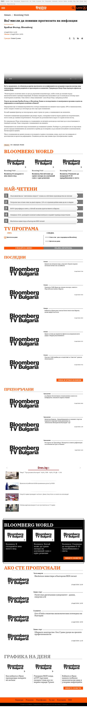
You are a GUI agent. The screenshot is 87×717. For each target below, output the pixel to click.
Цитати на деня (10, 237)
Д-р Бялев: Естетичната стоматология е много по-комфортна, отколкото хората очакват (61, 396)
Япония (22, 145)
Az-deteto (70, 1)
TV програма (21, 228)
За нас (52, 700)
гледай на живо (23, 248)
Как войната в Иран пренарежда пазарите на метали (16, 678)
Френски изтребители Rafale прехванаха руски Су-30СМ (30, 486)
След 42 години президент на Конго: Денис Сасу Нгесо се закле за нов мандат (37, 497)
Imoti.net (60, 1)
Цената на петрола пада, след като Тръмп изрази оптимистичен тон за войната (61, 264)
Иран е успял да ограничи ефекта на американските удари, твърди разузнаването (62, 334)
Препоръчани (19, 389)
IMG (3, 1)
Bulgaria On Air (25, 1)
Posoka (81, 1)
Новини (46, 261)
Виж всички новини (69, 380)
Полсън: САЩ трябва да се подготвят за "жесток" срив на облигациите (63, 358)
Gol (30, 1)
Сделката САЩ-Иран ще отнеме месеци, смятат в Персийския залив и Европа (61, 288)
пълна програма (63, 248)
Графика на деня (27, 656)
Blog (74, 1)
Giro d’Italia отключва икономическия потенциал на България (58, 615)
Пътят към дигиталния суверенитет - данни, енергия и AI (55, 596)
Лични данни (46, 704)
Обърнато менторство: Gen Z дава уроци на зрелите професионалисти (58, 633)
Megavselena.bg (11, 4)
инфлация (16, 145)
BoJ (12, 145)
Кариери (19, 700)
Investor (8, 1)
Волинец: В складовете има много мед (14, 546)
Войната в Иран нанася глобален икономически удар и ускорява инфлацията (72, 679)
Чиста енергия (38, 573)
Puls (43, 1)
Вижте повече (73, 558)
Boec (85, 1)
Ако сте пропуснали (32, 567)
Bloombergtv (17, 1)
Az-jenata (38, 1)
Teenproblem (48, 1)
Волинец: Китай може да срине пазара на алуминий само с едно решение (42, 548)
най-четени (20, 188)
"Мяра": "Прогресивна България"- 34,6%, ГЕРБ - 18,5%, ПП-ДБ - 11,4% (34, 475)
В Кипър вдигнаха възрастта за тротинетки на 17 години (30, 508)
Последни (15, 257)
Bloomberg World (28, 151)
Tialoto (33, 1)
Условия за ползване (26, 704)
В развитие (37, 611)
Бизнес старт (37, 592)
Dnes (12, 1)
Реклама (30, 700)
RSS (70, 700)
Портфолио (41, 700)
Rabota (65, 1)
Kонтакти (61, 700)
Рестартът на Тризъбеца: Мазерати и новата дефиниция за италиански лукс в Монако (63, 443)
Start (78, 1)
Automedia (54, 1)
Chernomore (3, 4)
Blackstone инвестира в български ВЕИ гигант (56, 576)
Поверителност (37, 704)
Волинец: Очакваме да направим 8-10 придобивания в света (72, 547)
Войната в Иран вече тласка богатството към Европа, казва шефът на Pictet (62, 311)
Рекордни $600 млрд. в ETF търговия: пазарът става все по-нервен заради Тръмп (44, 679)
